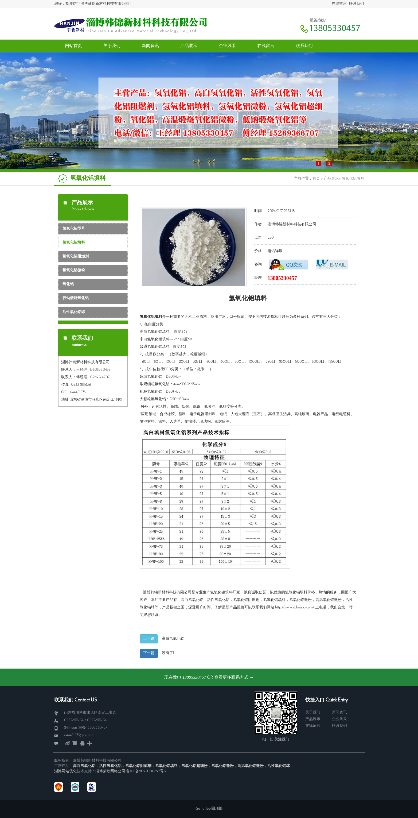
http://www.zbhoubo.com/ (294, 607)
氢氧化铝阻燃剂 (75, 256)
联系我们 (356, 4)
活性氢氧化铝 (218, 600)
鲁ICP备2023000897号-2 (146, 771)
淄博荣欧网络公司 (110, 771)
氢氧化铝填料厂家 (225, 593)
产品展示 (331, 179)
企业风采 (339, 719)
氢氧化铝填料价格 (300, 593)
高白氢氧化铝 (192, 600)
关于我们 (312, 713)
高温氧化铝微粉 (328, 600)
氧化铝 (68, 284)
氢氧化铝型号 (73, 229)
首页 (316, 179)
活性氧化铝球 (73, 312)
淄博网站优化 (65, 771)
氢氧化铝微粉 (73, 270)
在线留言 (339, 4)
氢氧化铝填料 (353, 179)
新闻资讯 (339, 713)
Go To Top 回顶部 (209, 809)
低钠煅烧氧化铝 (75, 298)
